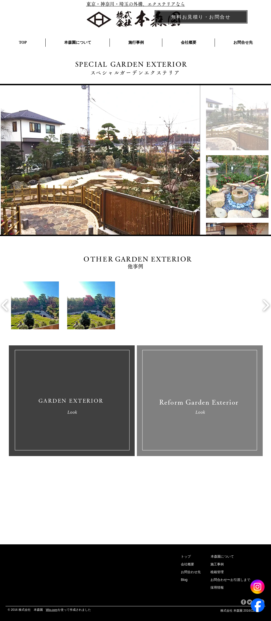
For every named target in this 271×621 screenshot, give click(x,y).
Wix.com (52, 609)
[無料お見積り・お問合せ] (201, 17)
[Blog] (191, 580)
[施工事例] (237, 564)
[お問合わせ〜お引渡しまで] (237, 580)
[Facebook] (258, 605)
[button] (190, 564)
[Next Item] (191, 159)
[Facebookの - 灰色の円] (243, 602)
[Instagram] (257, 587)
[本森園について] (238, 557)
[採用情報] (220, 588)
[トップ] (193, 557)
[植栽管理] (237, 572)
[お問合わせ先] (192, 572)
